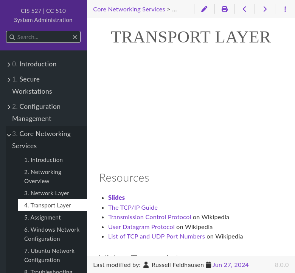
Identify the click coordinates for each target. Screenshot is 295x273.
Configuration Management (36, 112)
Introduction (34, 64)
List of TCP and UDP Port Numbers (156, 236)
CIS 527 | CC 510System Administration (43, 15)
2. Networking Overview (42, 176)
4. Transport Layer (47, 205)
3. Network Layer (46, 193)
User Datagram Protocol (141, 226)
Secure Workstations (32, 85)
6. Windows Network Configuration (51, 234)
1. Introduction (43, 159)
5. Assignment (42, 217)
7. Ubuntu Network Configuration (49, 255)
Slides (116, 197)
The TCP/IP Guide (133, 207)
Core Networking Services (41, 140)
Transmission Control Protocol (149, 216)
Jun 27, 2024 (231, 264)
